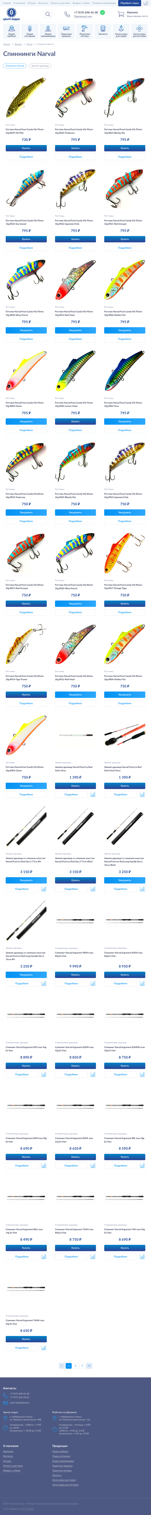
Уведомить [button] (26, 330)
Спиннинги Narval (15, 66)
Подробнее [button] (26, 157)
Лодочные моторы (62, 1470)
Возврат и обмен (81, 3)
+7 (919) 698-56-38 (86, 12)
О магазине (19, 3)
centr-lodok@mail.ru (20, 1403)
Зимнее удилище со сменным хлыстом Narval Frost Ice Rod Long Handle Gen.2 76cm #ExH (124, 861)
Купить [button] (26, 148)
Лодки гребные (60, 1451)
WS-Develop (27, 1509)
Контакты (43, 3)
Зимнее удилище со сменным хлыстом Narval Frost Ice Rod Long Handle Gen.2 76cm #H (25, 956)
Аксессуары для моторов (65, 1485)
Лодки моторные (61, 1456)
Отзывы (32, 3)
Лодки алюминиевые (63, 1461)
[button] (93, 794)
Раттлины (10, 125)
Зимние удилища (40, 66)
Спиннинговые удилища (66, 948)
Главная (7, 3)
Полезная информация (104, 3)
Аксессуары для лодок (64, 1480)
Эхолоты (56, 1475)
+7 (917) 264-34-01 (19, 1397)
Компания (8, 1451)
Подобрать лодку (130, 3)
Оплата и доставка (60, 3)
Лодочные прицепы (62, 1466)
